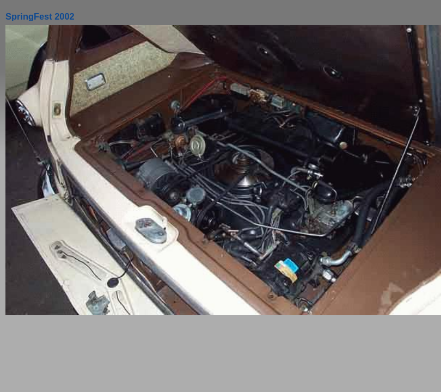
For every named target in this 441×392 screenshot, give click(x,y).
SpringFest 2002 (40, 16)
